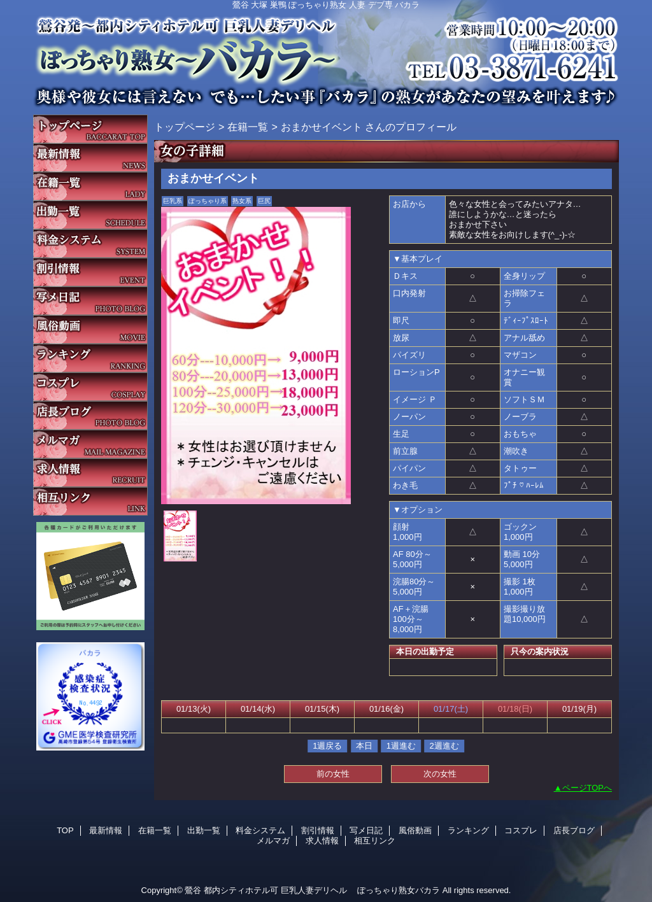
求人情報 (90, 472)
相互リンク (90, 501)
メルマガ (90, 444)
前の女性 (333, 774)
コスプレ (90, 386)
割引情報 (90, 272)
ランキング (90, 358)
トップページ (184, 126)
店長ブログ (90, 415)
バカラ (326, 54)
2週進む (444, 745)
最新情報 (90, 157)
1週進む (401, 745)
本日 (364, 745)
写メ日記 (90, 300)
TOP (90, 129)
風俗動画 (90, 329)
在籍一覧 (90, 186)
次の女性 (440, 774)
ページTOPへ (587, 788)
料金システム (90, 243)
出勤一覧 (90, 215)
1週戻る (327, 745)
